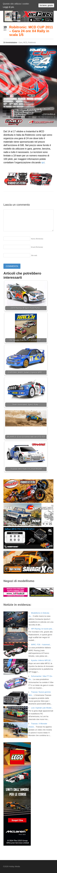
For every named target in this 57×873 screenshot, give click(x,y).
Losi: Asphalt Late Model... (42, 708)
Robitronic (32, 43)
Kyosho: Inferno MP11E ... (42, 660)
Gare (20, 43)
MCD (25, 43)
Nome (37, 239)
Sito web (34, 255)
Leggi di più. (8, 7)
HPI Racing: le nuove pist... (42, 629)
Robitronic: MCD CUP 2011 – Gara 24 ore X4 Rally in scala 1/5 (31, 31)
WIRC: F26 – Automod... (41, 644)
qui (42, 162)
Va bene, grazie (46, 5)
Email (37, 247)
